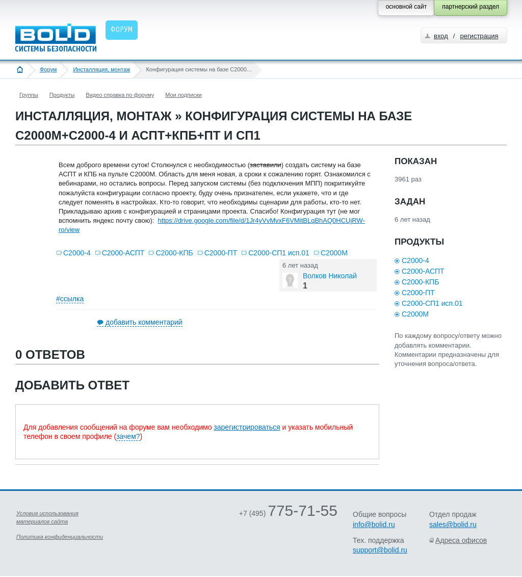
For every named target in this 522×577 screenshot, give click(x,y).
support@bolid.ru (380, 550)
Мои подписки (183, 95)
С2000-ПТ (221, 253)
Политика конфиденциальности (59, 537)
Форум (48, 69)
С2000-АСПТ (123, 253)
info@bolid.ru (374, 524)
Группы (28, 95)
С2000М (334, 253)
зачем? (128, 436)
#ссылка (70, 299)
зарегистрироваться (247, 427)
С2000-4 (77, 253)
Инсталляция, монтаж (101, 69)
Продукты (62, 95)
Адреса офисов (461, 540)
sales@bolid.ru (453, 524)
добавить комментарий (144, 322)
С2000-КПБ (174, 253)
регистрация (479, 36)
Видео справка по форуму (120, 95)
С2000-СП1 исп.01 (278, 253)
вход (441, 36)
